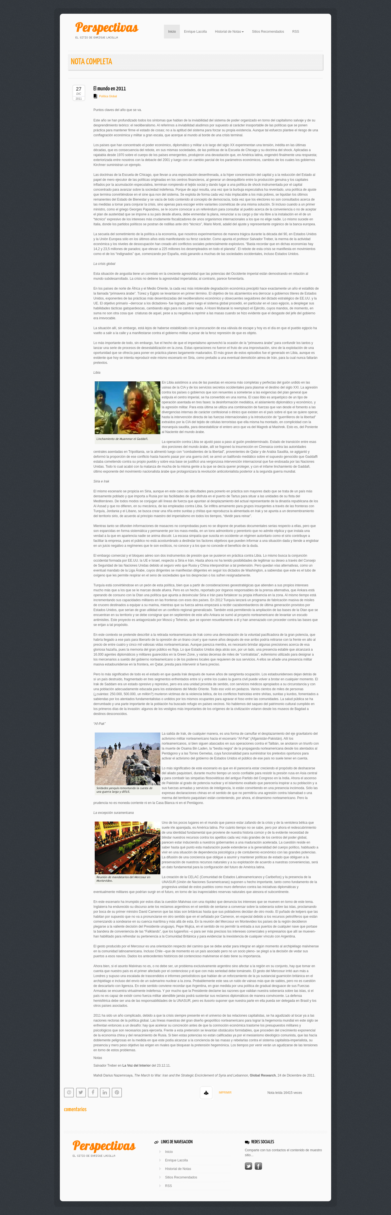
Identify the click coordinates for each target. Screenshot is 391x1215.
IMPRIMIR (225, 1092)
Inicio (174, 31)
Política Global (108, 96)
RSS (295, 32)
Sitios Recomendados (268, 32)
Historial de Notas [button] (229, 32)
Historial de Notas (178, 1169)
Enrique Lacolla (195, 32)
